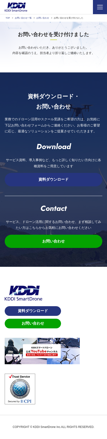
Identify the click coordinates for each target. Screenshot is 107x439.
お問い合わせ (53, 241)
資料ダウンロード (53, 179)
